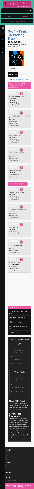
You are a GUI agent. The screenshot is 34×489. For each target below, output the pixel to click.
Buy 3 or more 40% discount (19, 380)
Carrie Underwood (14, 264)
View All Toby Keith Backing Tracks (18, 79)
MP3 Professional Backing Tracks (19, 352)
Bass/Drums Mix (14, 87)
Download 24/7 (18, 359)
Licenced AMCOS (19, 363)
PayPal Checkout (19, 391)
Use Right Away (19, 387)
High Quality (17, 356)
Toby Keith (14, 41)
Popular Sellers (5, 460)
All (9, 86)
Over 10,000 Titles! (20, 384)
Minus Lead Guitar (16, 86)
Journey (11, 247)
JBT (2, 28)
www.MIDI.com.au (15, 409)
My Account (4, 465)
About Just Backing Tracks (8, 480)
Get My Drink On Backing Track (17, 34)
